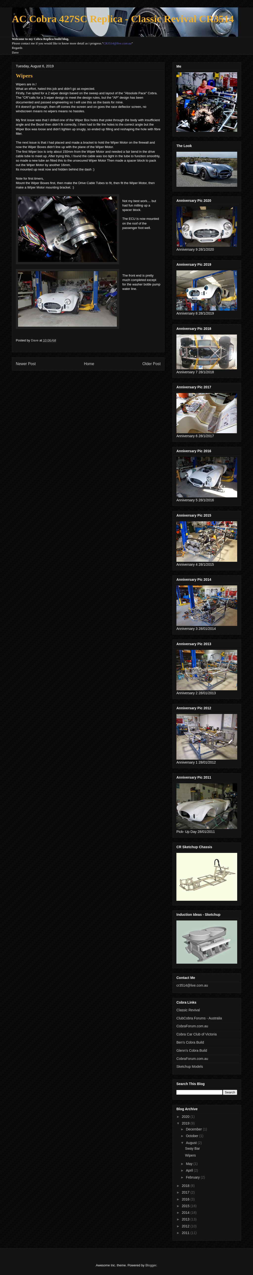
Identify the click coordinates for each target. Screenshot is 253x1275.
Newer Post (26, 364)
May (189, 1164)
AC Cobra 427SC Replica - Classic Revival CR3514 (123, 18)
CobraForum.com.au (192, 1026)
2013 (186, 1219)
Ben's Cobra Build (190, 1042)
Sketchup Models (189, 1067)
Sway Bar (192, 1148)
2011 (186, 1233)
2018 (186, 1186)
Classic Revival (188, 1010)
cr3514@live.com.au (192, 985)
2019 (186, 1123)
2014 (186, 1213)
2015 (186, 1206)
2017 (186, 1192)
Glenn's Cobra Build (191, 1050)
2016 (186, 1199)
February (193, 1177)
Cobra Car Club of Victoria (196, 1034)
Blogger (150, 1265)
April (190, 1170)
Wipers (190, 1155)
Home (89, 364)
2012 (186, 1226)
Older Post (151, 364)
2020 (186, 1117)
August (191, 1143)
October (192, 1136)
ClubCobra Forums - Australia (199, 1018)
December (194, 1129)
